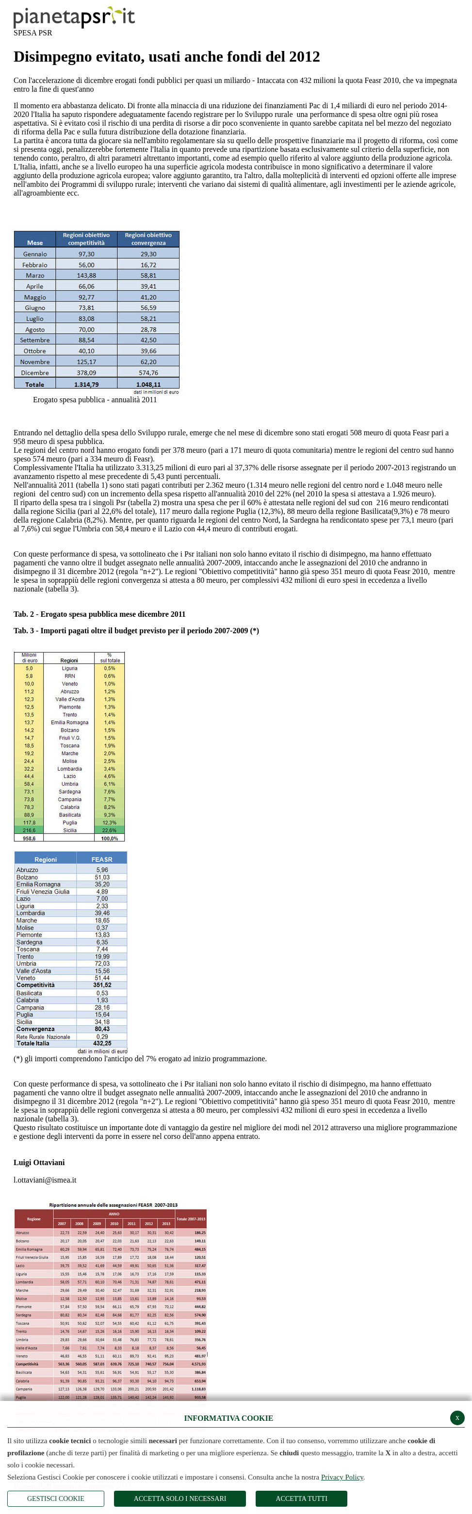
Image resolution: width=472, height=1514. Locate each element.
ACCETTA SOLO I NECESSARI (180, 1498)
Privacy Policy (342, 1477)
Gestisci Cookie (55, 1498)
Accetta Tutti (301, 1498)
